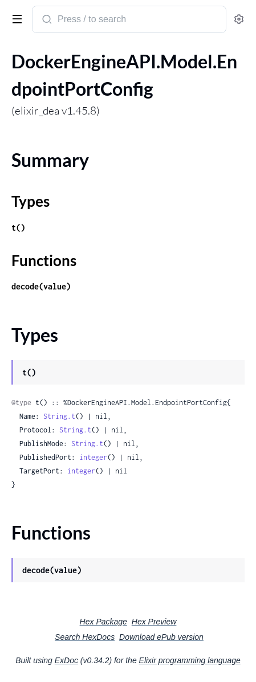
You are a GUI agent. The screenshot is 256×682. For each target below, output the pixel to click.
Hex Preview (154, 621)
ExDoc (66, 660)
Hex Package (103, 621)
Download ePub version (161, 637)
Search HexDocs (85, 637)
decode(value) (41, 286)
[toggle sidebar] (15, 18)
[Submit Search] (46, 20)
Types (30, 201)
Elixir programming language (190, 660)
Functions (43, 260)
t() (18, 227)
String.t (59, 416)
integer (93, 457)
